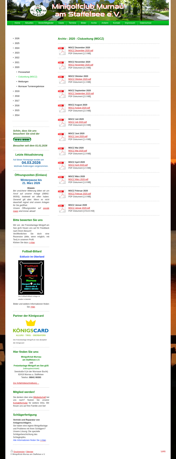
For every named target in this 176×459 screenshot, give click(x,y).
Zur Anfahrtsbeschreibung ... (26, 383)
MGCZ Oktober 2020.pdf (79, 79)
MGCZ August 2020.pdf (79, 108)
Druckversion (18, 452)
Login (163, 451)
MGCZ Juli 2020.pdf (77, 122)
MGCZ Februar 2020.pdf (79, 194)
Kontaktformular (20, 403)
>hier (32, 307)
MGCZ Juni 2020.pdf (77, 136)
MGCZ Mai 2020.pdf (77, 151)
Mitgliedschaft (39, 397)
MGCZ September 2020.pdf (81, 93)
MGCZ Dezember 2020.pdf (80, 50)
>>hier (32, 242)
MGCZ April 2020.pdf (78, 165)
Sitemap (29, 452)
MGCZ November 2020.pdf (80, 65)
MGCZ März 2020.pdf (78, 179)
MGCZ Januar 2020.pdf (79, 208)
